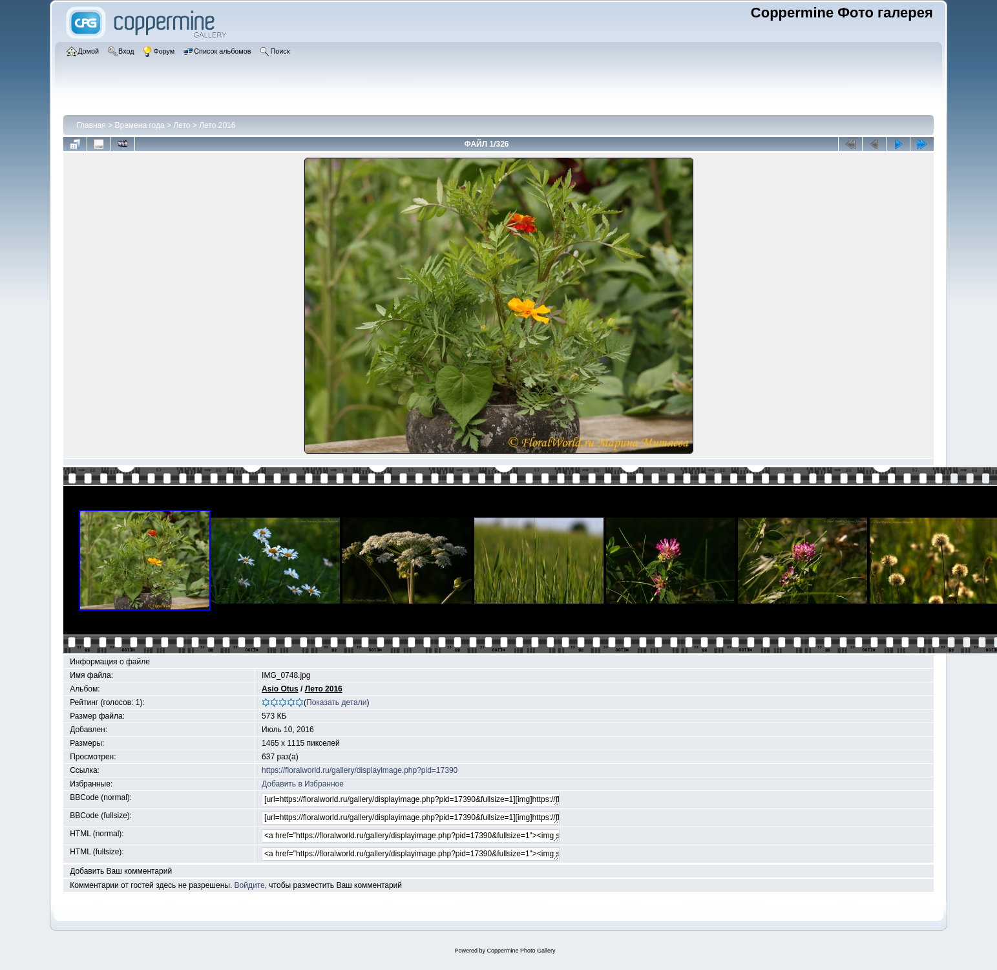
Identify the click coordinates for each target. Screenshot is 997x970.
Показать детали (336, 702)
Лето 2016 (217, 125)
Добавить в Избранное (303, 783)
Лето (183, 125)
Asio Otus (280, 688)
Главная (91, 125)
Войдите (250, 885)
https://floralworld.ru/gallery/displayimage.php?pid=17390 (359, 770)
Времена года (140, 125)
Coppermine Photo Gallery (521, 950)
